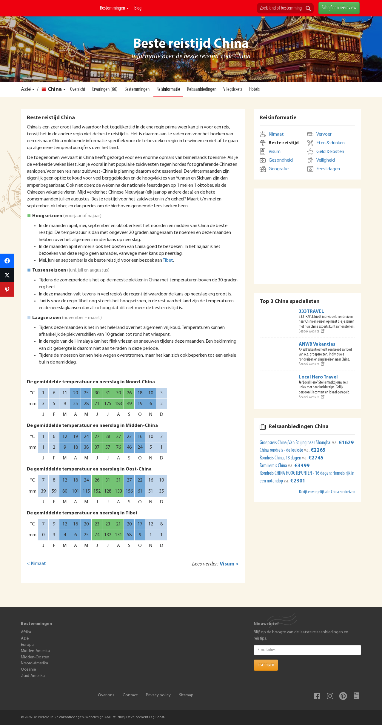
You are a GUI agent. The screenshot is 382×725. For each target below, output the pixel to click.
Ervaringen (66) (105, 89)
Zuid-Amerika (33, 676)
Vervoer (324, 134)
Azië (26, 89)
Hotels (254, 89)
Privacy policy (158, 695)
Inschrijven (266, 665)
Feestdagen (328, 169)
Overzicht (77, 89)
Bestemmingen (114, 8)
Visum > (229, 564)
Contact (130, 695)
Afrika (26, 632)
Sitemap (186, 695)
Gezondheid (281, 160)
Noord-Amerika (34, 663)
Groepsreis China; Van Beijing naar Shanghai (296, 443)
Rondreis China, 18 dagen (281, 458)
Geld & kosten (330, 151)
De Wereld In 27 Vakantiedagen (58, 15)
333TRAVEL (311, 311)
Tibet (168, 260)
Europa (27, 645)
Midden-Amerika (35, 651)
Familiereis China (274, 466)
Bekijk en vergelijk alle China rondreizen (327, 492)
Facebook (317, 696)
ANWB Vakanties (317, 344)
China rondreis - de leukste (282, 450)
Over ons (106, 695)
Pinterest (343, 696)
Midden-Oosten (35, 657)
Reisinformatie (168, 89)
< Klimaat (36, 563)
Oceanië (28, 669)
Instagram (330, 696)
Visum (275, 151)
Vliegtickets (232, 89)
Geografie (279, 169)
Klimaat (276, 134)
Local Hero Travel (318, 377)
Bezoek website (311, 331)
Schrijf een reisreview (339, 8)
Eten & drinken (330, 143)
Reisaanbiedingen (201, 89)
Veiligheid (325, 160)
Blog (137, 8)
